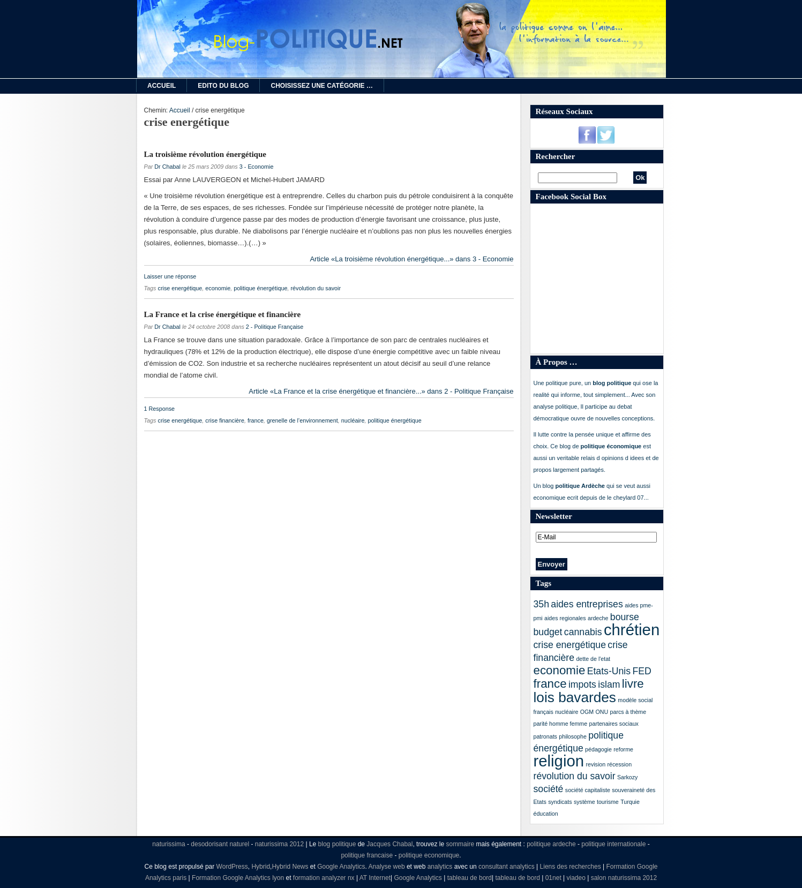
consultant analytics (506, 866)
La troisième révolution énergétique (205, 154)
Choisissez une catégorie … (321, 85)
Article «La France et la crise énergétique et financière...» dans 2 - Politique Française (381, 391)
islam (609, 684)
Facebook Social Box (571, 196)
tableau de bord (469, 878)
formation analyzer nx (324, 878)
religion (559, 761)
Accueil (161, 85)
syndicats (560, 802)
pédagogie (598, 749)
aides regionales (565, 618)
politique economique (429, 855)
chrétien (631, 629)
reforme (623, 749)
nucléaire (353, 420)
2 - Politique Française (274, 326)
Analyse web (387, 866)
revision (595, 764)
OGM (587, 712)
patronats (545, 736)
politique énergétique (260, 288)
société (549, 789)
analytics (440, 866)
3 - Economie (256, 166)
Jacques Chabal (389, 844)
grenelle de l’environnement (302, 420)
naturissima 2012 (279, 844)
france (256, 420)
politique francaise (367, 855)
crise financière (224, 420)
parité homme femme (561, 723)
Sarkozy (627, 777)
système (584, 802)
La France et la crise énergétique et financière (222, 314)
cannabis (583, 632)
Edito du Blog (223, 85)
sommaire (460, 844)
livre (633, 683)
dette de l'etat (593, 659)
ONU (602, 712)
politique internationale (613, 844)
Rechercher (555, 156)
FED (641, 671)
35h (541, 604)
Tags (543, 583)
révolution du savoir (315, 288)
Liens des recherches (570, 866)
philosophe (573, 736)
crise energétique (180, 288)
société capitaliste (587, 790)
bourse (624, 617)
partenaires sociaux (614, 723)
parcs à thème (628, 712)
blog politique (337, 844)
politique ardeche (551, 844)
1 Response (159, 408)
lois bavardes (575, 697)
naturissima (168, 844)
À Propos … (557, 362)
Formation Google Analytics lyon (238, 878)
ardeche (598, 618)
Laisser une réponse (170, 276)
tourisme (608, 802)
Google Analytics (341, 866)
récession (619, 764)
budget (548, 632)
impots (582, 684)
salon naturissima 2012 (624, 878)
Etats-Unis (609, 671)
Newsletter (554, 516)
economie (217, 288)
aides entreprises (587, 604)
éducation (546, 813)
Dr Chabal (167, 166)
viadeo (576, 878)
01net (553, 878)
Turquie (630, 802)
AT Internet (375, 878)
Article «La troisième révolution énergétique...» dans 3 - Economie (411, 259)
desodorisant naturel (220, 844)
